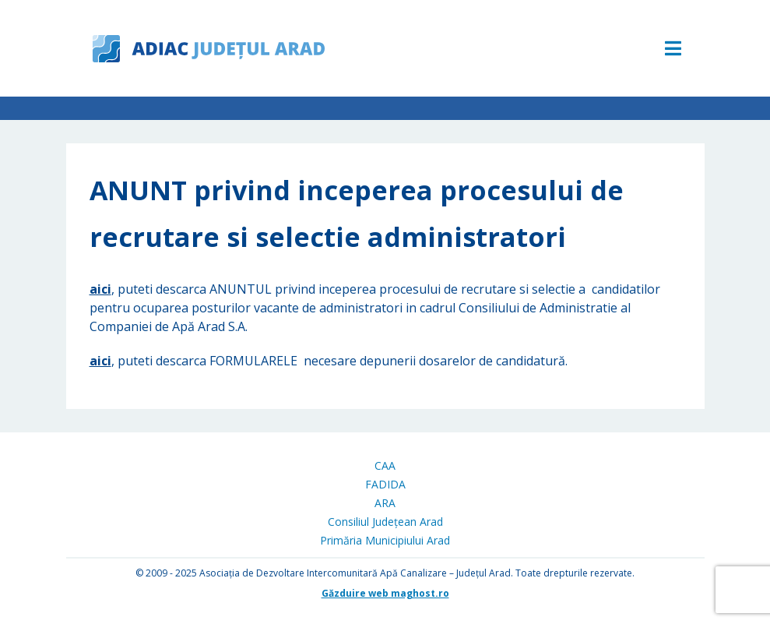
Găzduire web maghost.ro (385, 593)
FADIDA (385, 484)
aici (100, 289)
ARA (385, 502)
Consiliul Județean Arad (385, 521)
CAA (385, 465)
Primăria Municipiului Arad (385, 540)
